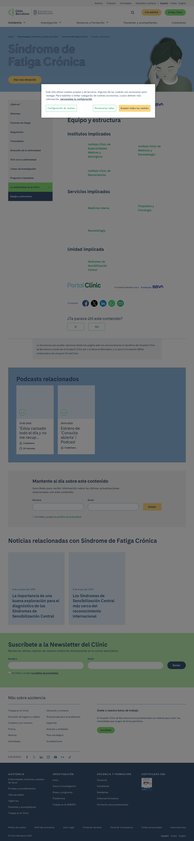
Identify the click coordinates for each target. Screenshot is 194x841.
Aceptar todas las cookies (134, 108)
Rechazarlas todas (104, 108)
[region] (98, 101)
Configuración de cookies (61, 108)
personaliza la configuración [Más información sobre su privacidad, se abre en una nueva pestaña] (76, 99)
